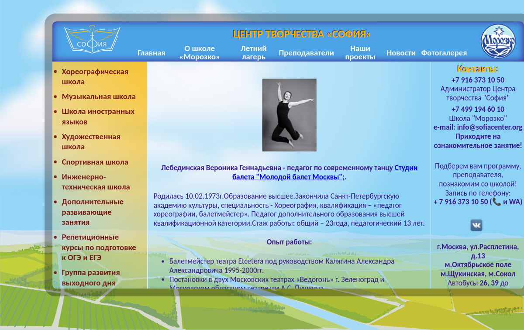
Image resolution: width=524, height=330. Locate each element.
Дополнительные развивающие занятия (93, 212)
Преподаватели (306, 53)
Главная (151, 53)
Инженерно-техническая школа (96, 182)
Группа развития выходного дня (91, 278)
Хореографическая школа (95, 76)
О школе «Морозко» (199, 53)
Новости (401, 53)
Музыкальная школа (99, 96)
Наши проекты (360, 53)
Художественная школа (91, 141)
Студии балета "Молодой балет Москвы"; (325, 172)
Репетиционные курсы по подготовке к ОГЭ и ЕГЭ (99, 247)
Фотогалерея (444, 53)
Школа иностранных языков (98, 117)
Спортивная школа (95, 162)
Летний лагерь (253, 53)
